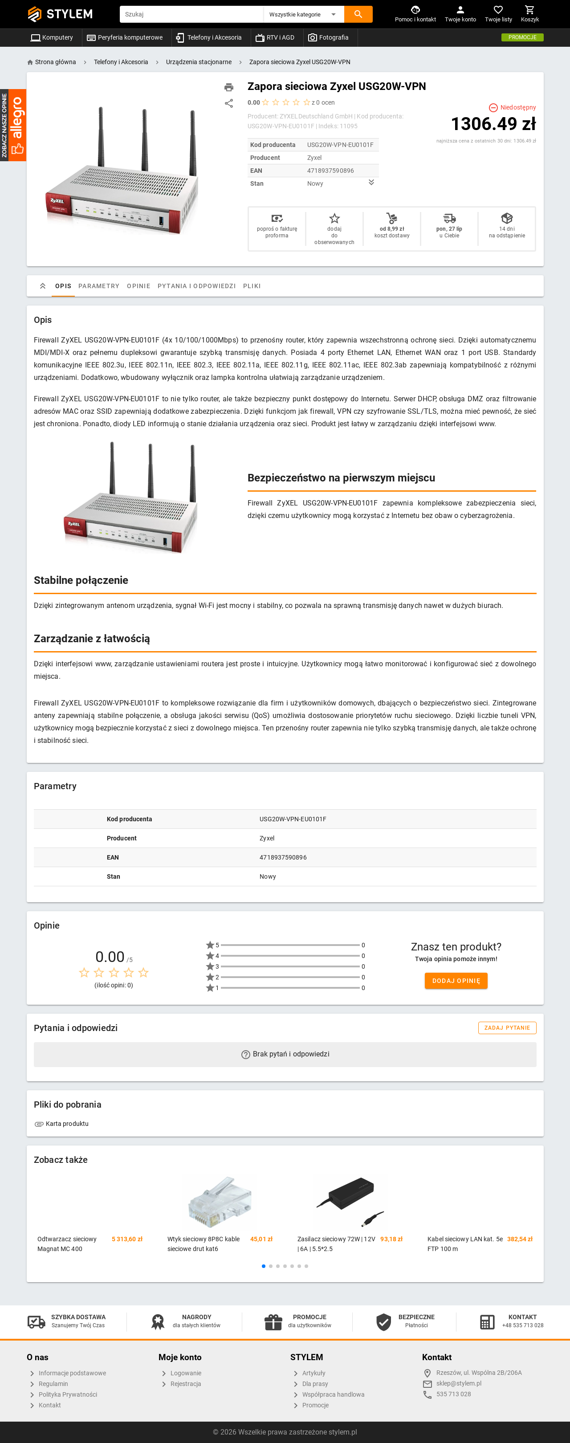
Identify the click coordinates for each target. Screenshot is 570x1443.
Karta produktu (61, 1123)
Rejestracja (180, 1384)
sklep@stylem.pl (458, 1383)
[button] (304, 14)
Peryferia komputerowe (124, 37)
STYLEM (70, 14)
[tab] (43, 286)
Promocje (523, 37)
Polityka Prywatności (62, 1395)
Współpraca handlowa (327, 1395)
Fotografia (328, 37)
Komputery (51, 37)
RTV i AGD (274, 37)
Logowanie (180, 1373)
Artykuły (308, 1373)
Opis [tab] (63, 285)
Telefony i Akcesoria (208, 37)
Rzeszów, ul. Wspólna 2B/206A (479, 1373)
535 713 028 (453, 1394)
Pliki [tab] (252, 285)
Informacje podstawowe (66, 1373)
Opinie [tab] (139, 285)
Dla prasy (309, 1384)
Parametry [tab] (99, 285)
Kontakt (44, 1405)
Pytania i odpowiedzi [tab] (196, 285)
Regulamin (47, 1384)
